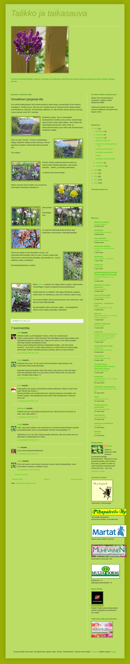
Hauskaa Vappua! (100, 224)
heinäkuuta (100, 131)
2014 (96, 170)
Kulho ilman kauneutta (102, 409)
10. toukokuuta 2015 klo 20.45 (28, 470)
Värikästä (97, 433)
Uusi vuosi (98, 425)
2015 (96, 129)
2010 (96, 183)
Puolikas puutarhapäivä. (104, 149)
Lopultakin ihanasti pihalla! (105, 159)
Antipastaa (98, 332)
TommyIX (94, 652)
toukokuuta (100, 138)
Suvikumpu (98, 256)
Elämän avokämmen (102, 141)
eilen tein (97, 314)
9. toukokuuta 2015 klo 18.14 (28, 454)
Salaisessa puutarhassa (103, 423)
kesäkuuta (100, 135)
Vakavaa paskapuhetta (102, 358)
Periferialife (98, 377)
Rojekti (98, 155)
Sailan (40, 284)
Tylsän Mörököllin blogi (103, 346)
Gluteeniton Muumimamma (104, 387)
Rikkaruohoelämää (101, 222)
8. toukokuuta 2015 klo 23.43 (28, 378)
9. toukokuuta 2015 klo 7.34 (27, 401)
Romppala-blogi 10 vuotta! (103, 307)
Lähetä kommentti (21, 475)
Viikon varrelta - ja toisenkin (103, 258)
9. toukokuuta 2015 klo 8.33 (27, 417)
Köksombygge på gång (102, 297)
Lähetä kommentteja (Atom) (25, 483)
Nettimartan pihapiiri (102, 246)
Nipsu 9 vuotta (99, 326)
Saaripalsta (98, 230)
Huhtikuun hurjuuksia (101, 240)
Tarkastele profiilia (98, 471)
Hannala (97, 431)
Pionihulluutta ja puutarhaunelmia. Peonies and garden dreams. (104, 366)
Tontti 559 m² (99, 356)
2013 (96, 173)
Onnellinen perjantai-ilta (104, 152)
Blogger (113, 652)
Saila (19, 333)
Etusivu (46, 479)
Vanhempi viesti (76, 479)
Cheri (19, 386)
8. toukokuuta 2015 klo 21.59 (28, 353)
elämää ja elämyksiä (102, 324)
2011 (96, 180)
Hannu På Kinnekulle (102, 295)
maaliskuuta (100, 166)
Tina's (96, 397)
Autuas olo (98, 265)
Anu (18, 447)
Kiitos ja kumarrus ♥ (101, 399)
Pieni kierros (98, 267)
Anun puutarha (100, 238)
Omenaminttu (99, 415)
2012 (96, 177)
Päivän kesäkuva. (100, 289)
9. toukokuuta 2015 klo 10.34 (28, 440)
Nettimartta (21, 408)
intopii (19, 360)
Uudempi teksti (17, 479)
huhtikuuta (100, 163)
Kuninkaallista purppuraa (102, 232)
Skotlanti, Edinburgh (101, 371)
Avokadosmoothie (100, 417)
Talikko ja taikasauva (49, 13)
